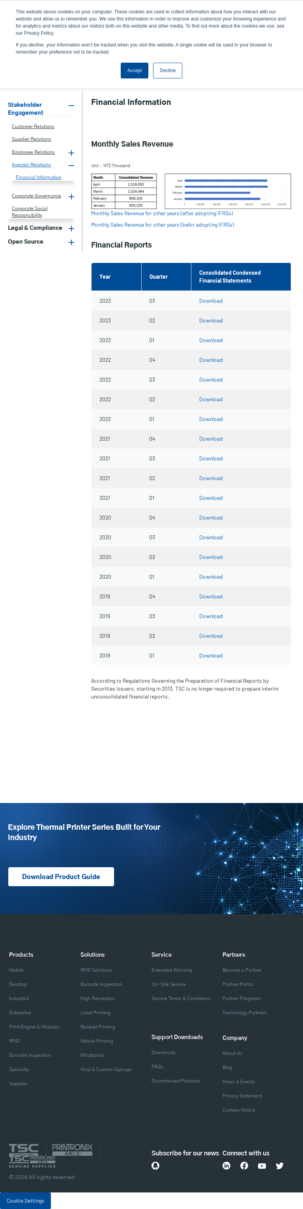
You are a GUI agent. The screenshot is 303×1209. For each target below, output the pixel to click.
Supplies (18, 1083)
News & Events (239, 1081)
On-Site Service (169, 984)
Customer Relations (33, 126)
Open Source (25, 242)
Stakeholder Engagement (25, 109)
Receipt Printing (97, 1027)
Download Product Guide (61, 877)
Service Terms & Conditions (181, 998)
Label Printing (95, 1012)
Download (211, 300)
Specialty (19, 1069)
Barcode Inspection (30, 1055)
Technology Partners (245, 1012)
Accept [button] (134, 70)
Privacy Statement (242, 1096)
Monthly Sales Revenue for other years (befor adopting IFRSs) (162, 224)
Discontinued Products (176, 1081)
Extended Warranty (172, 970)
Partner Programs (242, 998)
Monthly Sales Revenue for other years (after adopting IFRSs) (162, 213)
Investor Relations (31, 164)
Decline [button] (168, 70)
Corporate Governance (36, 196)
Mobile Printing (96, 1041)
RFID (14, 1041)
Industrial (19, 998)
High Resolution (97, 998)
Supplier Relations (31, 139)
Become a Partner (242, 970)
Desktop (18, 984)
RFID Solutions (96, 970)
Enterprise (20, 1012)
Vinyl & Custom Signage (106, 1069)
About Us (233, 1053)
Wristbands (92, 1055)
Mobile (16, 970)
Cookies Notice (239, 1110)
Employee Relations (33, 152)
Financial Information (39, 177)
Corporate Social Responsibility (30, 212)
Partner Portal (238, 984)
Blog (227, 1067)
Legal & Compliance (35, 228)
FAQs (157, 1066)
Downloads (164, 1052)
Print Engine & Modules (34, 1027)
